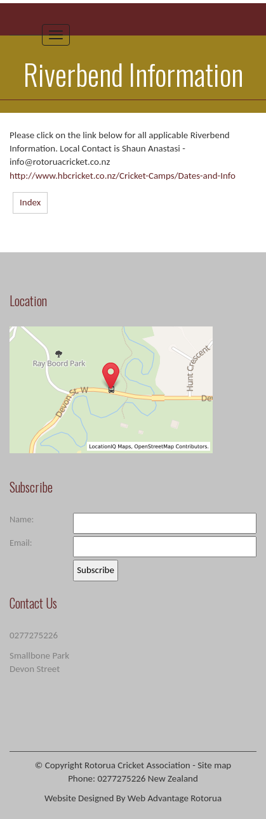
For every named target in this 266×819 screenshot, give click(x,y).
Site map (214, 765)
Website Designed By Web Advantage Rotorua (133, 798)
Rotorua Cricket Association (137, 765)
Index (30, 202)
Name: (22, 519)
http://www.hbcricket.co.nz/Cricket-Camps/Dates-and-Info (123, 175)
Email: (21, 542)
